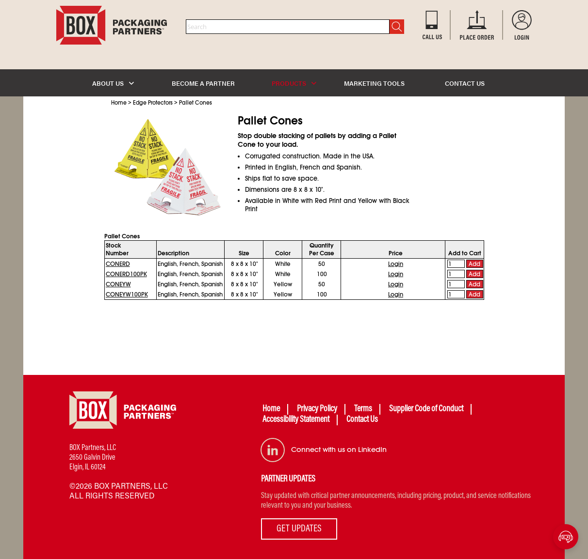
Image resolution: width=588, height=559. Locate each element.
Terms (363, 409)
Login (395, 264)
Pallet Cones (195, 102)
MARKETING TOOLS (374, 83)
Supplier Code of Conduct (426, 409)
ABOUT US (113, 83)
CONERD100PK (126, 274)
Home (119, 102)
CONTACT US (465, 83)
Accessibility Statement (295, 420)
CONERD (118, 264)
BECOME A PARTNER (203, 83)
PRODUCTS (294, 83)
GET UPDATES (299, 529)
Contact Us (362, 420)
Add (474, 264)
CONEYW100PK (127, 294)
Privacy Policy (317, 409)
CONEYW (118, 284)
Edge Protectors (153, 102)
